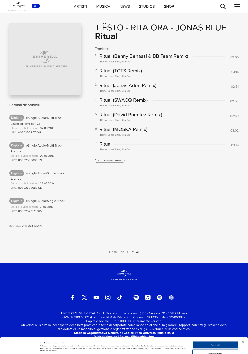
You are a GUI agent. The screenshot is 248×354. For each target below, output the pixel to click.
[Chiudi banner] (243, 327)
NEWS (125, 6)
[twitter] (84, 297)
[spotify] (136, 297)
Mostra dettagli (133, 344)
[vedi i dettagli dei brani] (109, 161)
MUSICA (103, 6)
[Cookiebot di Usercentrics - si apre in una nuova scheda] (21, 348)
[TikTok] (119, 297)
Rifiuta (215, 346)
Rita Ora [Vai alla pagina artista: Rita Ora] (149, 27)
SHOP (169, 6)
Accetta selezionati (215, 338)
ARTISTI (80, 6)
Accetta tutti (215, 330)
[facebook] (72, 297)
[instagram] (107, 297)
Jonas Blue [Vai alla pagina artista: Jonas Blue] (200, 27)
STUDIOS (147, 6)
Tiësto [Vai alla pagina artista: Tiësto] (109, 27)
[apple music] (147, 297)
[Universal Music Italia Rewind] (171, 297)
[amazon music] (159, 297)
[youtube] (96, 297)
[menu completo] (237, 6)
